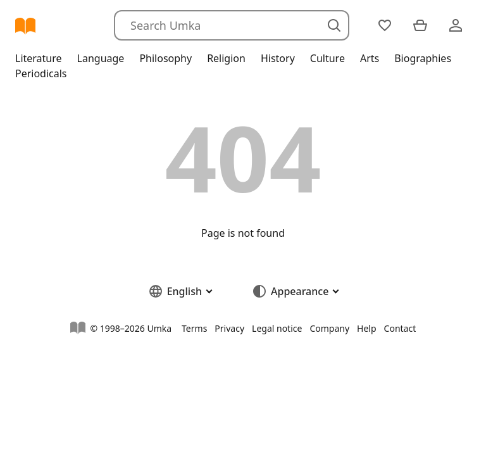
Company (329, 328)
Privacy (229, 328)
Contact (400, 328)
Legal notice (277, 328)
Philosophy (165, 58)
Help (367, 328)
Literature (38, 58)
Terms (194, 328)
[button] (179, 291)
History (278, 58)
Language (101, 58)
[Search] (231, 25)
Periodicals (41, 73)
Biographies (422, 58)
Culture (327, 58)
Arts (369, 58)
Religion (226, 58)
